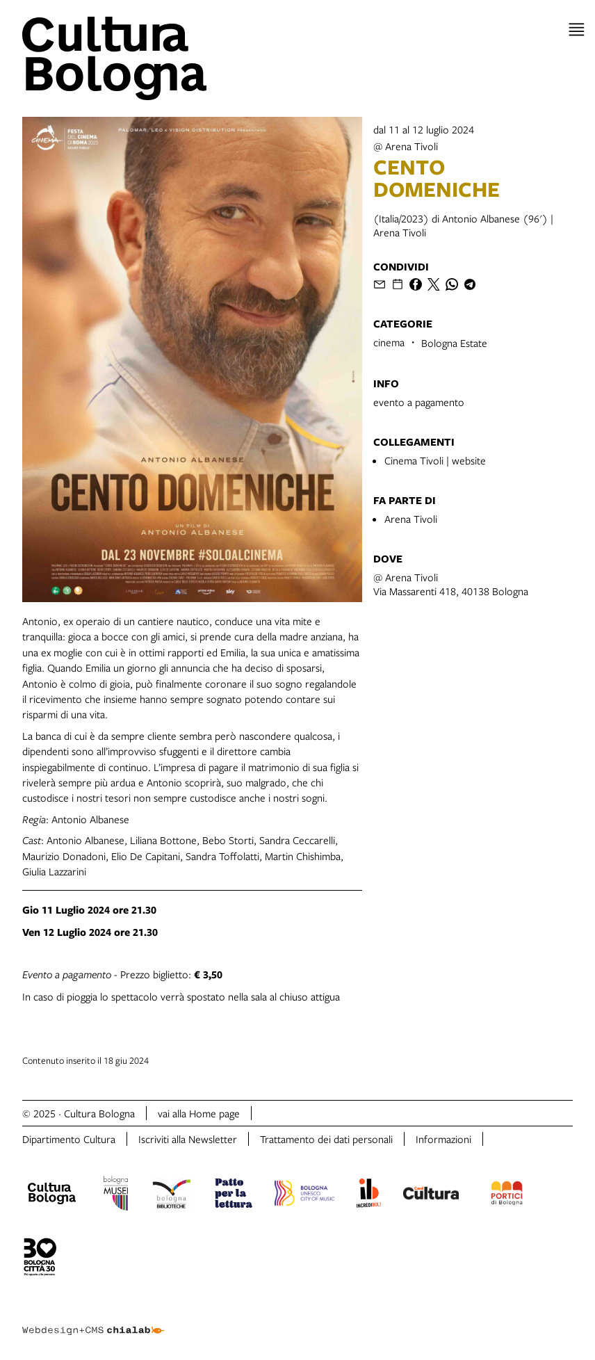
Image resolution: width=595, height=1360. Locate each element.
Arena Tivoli (410, 519)
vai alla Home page (199, 1113)
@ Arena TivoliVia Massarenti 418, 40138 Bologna (450, 584)
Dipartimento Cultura (68, 1139)
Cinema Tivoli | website (435, 460)
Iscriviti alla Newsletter (187, 1139)
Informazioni (443, 1139)
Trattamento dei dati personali (326, 1139)
